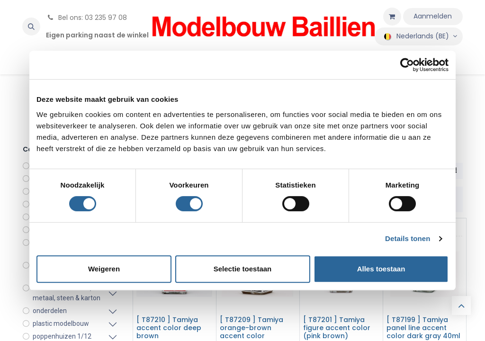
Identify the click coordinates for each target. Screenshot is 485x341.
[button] (31, 27)
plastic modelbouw (61, 323)
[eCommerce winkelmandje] (392, 17)
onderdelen (50, 310)
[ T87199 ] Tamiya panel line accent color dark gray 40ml (423, 328)
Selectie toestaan (243, 269)
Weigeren (104, 269)
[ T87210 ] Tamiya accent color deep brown (168, 328)
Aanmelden (432, 16)
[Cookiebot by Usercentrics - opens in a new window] (407, 65)
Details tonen (407, 238)
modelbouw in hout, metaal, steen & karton (66, 293)
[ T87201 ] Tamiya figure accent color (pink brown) (336, 328)
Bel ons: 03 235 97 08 (86, 17)
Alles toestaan (381, 269)
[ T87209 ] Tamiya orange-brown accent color (251, 328)
